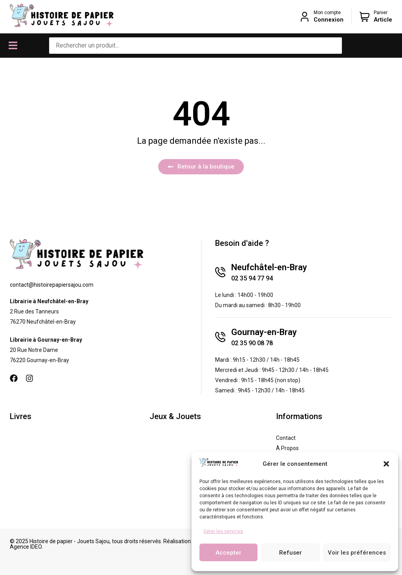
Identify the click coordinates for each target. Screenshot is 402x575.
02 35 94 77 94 (252, 278)
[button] (386, 464)
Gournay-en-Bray (264, 332)
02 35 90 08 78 (252, 343)
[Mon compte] (305, 17)
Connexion (329, 19)
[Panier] (365, 17)
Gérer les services (223, 531)
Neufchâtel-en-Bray (269, 267)
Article (383, 19)
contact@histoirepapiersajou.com (51, 285)
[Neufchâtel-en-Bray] (220, 272)
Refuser (290, 552)
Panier (380, 12)
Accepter (228, 552)
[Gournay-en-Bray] (220, 337)
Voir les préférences (357, 552)
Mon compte (327, 12)
